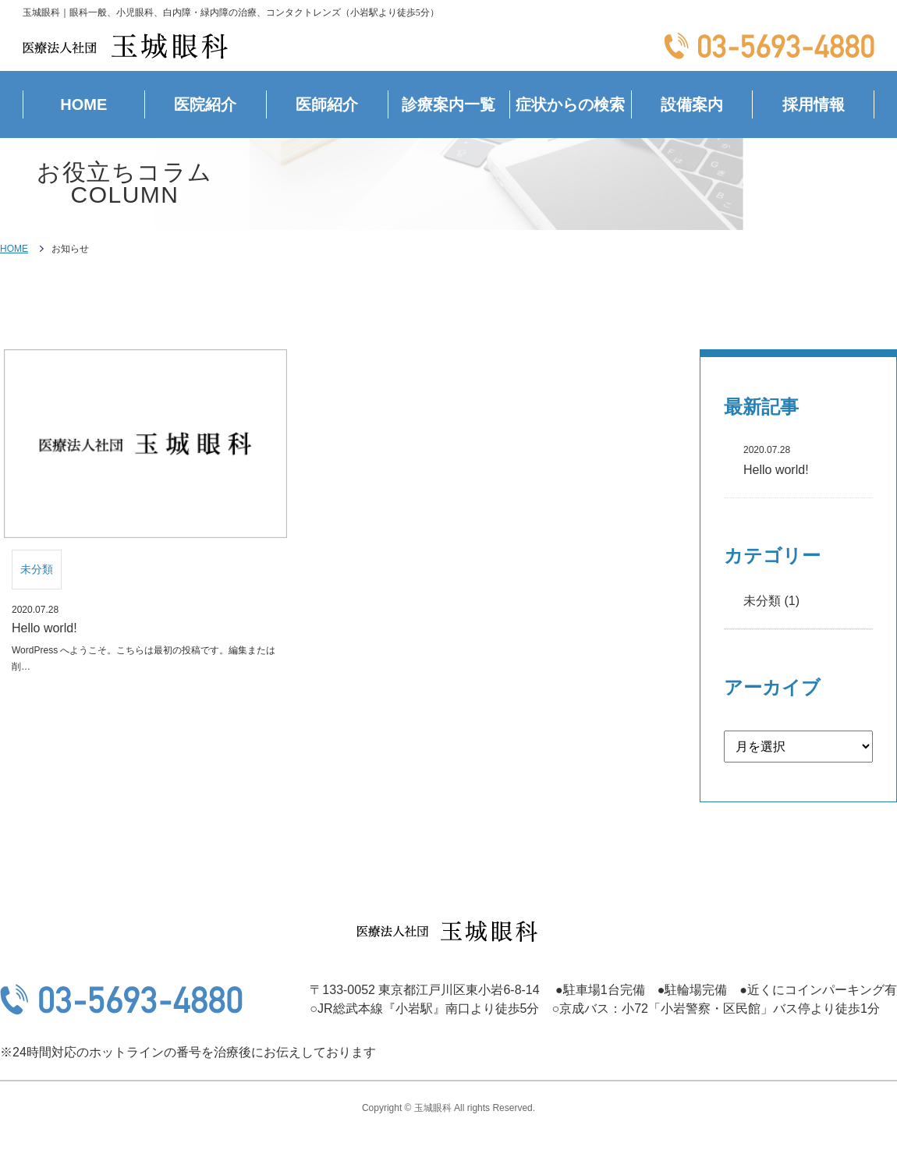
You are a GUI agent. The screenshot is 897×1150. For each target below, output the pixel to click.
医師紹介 (327, 104)
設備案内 (692, 104)
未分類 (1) (771, 600)
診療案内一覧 (448, 104)
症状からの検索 (570, 104)
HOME (83, 104)
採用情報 (813, 104)
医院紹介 (205, 104)
